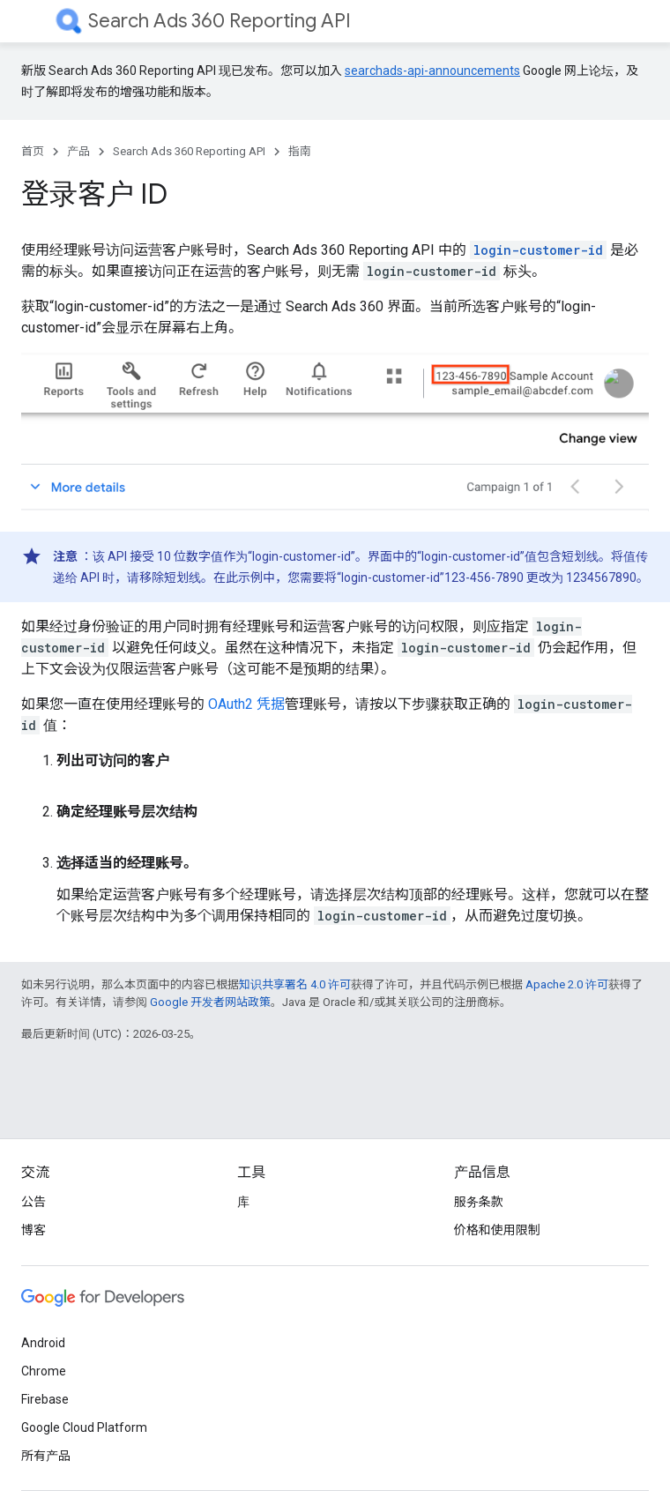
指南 (299, 151)
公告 (33, 1202)
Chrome (43, 1371)
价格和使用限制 (497, 1230)
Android (43, 1343)
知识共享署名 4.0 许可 (295, 984)
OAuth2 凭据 (246, 704)
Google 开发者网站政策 (210, 1002)
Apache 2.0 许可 (566, 984)
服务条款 (478, 1202)
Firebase (45, 1399)
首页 (32, 151)
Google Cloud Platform (84, 1427)
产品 (78, 151)
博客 (33, 1230)
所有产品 (46, 1456)
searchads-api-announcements (432, 70)
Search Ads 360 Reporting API (219, 21)
